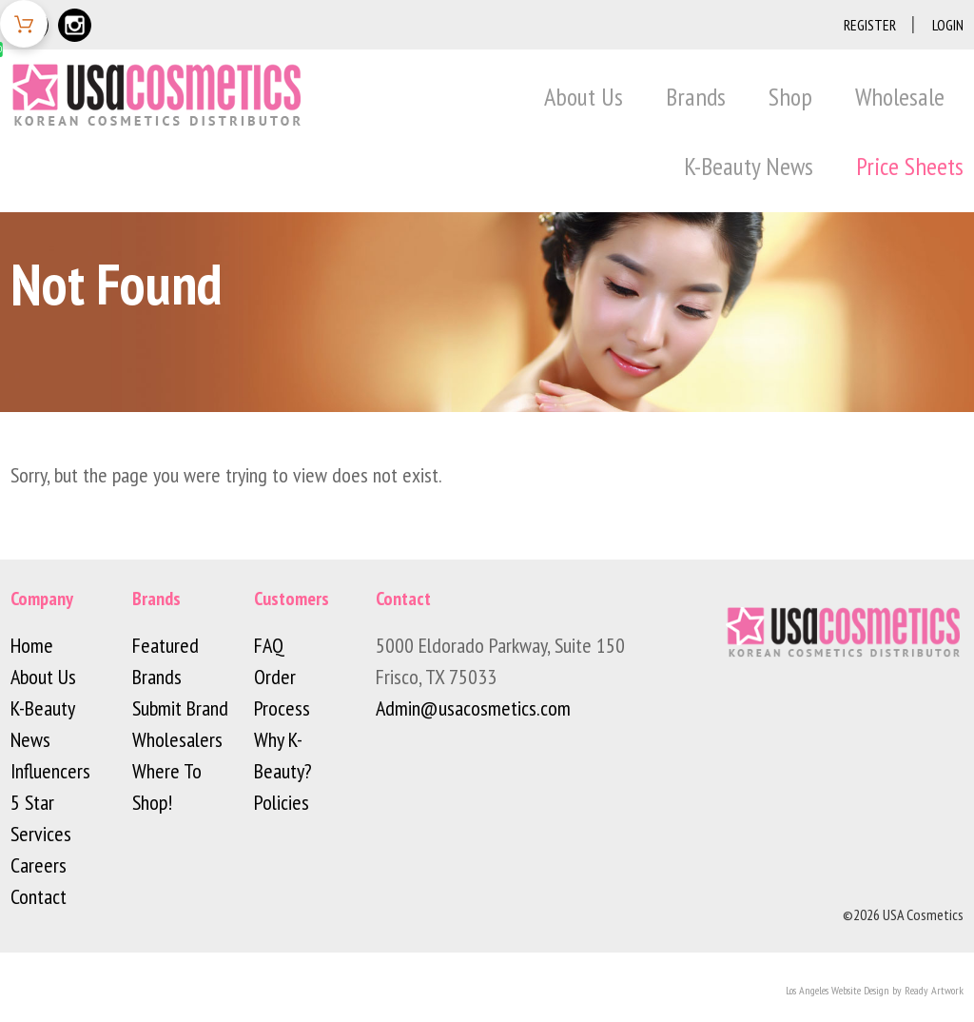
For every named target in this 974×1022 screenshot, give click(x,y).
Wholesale (900, 96)
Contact (38, 896)
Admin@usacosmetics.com (473, 708)
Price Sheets (910, 166)
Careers (38, 865)
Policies (281, 802)
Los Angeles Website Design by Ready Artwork (875, 990)
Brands (696, 96)
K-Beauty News (748, 166)
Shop (790, 96)
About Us (583, 96)
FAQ (269, 645)
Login (948, 24)
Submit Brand (180, 708)
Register (870, 24)
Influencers (50, 770)
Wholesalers (177, 739)
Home (31, 645)
